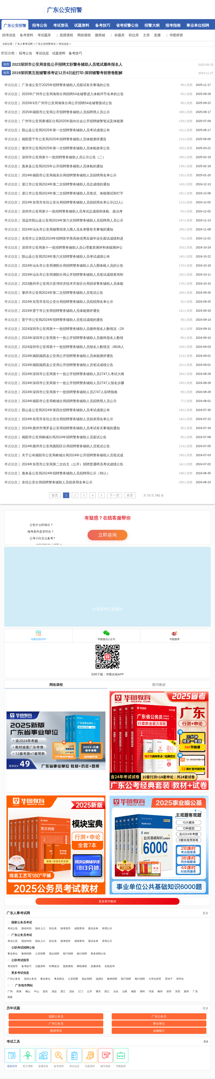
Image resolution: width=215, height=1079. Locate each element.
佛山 (27, 991)
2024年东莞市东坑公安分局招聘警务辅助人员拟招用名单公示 (67, 301)
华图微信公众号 (106, 635)
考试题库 (44, 35)
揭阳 (133, 991)
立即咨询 (107, 535)
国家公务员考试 (21, 922)
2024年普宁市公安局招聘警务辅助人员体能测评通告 (61, 310)
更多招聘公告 (98, 953)
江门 (80, 991)
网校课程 (84, 35)
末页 (129, 495)
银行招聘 (82, 953)
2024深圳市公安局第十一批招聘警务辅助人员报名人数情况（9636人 (73, 347)
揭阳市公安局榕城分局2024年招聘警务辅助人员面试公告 (64, 437)
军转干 (169, 978)
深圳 (168, 991)
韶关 (45, 991)
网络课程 (56, 685)
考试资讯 (60, 25)
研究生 (180, 978)
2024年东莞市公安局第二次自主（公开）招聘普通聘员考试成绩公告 (72, 464)
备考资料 (26, 35)
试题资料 (81, 25)
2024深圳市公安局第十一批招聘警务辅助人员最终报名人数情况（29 (73, 329)
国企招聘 (54, 953)
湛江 (63, 991)
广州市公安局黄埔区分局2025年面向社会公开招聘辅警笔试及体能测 (72, 121)
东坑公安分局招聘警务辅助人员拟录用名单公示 (57, 482)
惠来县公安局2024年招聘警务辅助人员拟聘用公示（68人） (66, 473)
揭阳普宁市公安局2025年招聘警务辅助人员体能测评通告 (64, 139)
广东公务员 (159, 1016)
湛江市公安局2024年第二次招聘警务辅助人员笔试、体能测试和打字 (72, 193)
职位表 (53, 928)
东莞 (177, 991)
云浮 (89, 991)
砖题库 (120, 35)
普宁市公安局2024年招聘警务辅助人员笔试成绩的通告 (62, 320)
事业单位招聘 (197, 25)
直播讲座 (96, 966)
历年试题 (13, 1008)
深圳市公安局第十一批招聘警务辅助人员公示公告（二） (64, 157)
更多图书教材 (107, 901)
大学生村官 (155, 978)
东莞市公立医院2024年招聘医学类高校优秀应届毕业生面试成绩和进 (72, 238)
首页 (54, 495)
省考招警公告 (127, 25)
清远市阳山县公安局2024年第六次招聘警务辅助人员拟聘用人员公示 (72, 220)
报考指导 (65, 928)
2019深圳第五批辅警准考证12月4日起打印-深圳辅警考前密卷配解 (67, 73)
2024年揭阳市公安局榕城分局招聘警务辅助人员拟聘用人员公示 (69, 401)
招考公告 (39, 25)
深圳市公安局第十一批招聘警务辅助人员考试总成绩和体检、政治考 (72, 211)
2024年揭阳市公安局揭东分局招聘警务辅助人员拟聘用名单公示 (69, 175)
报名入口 (40, 928)
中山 (36, 991)
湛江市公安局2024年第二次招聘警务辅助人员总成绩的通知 (66, 184)
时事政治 (54, 966)
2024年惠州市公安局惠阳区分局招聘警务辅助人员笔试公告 (66, 446)
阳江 (107, 991)
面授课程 (66, 35)
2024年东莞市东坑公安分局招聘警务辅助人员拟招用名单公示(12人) (72, 202)
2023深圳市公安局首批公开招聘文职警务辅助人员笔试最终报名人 (67, 64)
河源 (151, 991)
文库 (146, 35)
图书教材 (159, 685)
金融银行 (159, 1030)
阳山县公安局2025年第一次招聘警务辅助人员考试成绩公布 (66, 130)
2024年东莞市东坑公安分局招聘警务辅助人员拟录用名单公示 (67, 419)
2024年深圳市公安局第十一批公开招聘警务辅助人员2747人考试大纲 (73, 374)
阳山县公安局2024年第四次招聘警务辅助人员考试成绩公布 (66, 410)
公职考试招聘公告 (23, 947)
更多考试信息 (20, 972)
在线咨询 (110, 966)
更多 (205, 913)
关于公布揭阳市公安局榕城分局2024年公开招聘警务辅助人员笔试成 (72, 455)
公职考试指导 (20, 960)
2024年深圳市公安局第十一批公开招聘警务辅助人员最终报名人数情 (72, 338)
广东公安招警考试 (45, 43)
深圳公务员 (30, 978)
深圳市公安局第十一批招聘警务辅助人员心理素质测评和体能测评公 (72, 247)
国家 (10, 997)
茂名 (71, 991)
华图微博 (174, 635)
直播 (157, 35)
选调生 (99, 978)
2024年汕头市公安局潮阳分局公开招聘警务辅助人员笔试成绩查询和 (72, 274)
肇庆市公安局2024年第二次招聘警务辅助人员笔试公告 (62, 292)
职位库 (134, 35)
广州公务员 (14, 978)
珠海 (18, 991)
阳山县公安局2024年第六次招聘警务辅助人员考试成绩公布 (66, 256)
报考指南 (173, 25)
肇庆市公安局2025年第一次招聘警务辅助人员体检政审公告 (66, 148)
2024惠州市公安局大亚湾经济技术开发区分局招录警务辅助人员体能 (72, 283)
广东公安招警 (64, 10)
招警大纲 (152, 25)
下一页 (114, 495)
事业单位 (13, 953)
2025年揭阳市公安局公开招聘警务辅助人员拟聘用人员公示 (66, 112)
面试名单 (93, 928)
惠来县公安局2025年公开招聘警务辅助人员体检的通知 (62, 166)
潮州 (142, 991)
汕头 (115, 991)
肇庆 (98, 991)
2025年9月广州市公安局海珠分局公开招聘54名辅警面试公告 (67, 103)
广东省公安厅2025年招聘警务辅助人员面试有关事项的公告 (66, 85)
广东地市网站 (24, 985)
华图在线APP (38, 635)
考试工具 (13, 1041)
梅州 (160, 991)
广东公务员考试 (21, 935)
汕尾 (124, 991)
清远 (54, 991)
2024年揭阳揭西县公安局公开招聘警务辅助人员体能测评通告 (67, 356)
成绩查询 (79, 928)
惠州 (186, 991)
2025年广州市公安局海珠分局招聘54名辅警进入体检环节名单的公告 (73, 94)
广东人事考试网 (21, 9)
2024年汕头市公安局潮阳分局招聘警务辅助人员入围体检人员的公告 (72, 265)
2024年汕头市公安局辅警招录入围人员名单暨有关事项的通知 (67, 229)
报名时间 (26, 928)
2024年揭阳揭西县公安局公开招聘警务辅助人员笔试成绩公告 (67, 365)
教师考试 (56, 1030)
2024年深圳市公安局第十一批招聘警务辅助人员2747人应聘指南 (69, 392)
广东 (195, 991)
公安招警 (40, 953)
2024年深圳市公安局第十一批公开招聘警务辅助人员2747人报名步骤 (73, 383)
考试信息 (64, 43)
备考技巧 (102, 25)
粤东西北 (59, 978)
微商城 (101, 35)
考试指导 (13, 966)
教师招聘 (26, 953)
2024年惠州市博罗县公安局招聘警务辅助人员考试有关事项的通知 (71, 428)
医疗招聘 (68, 953)
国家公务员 (56, 1016)
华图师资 (176, 35)
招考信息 (10, 35)
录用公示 (107, 928)
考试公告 (13, 928)
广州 (10, 991)
